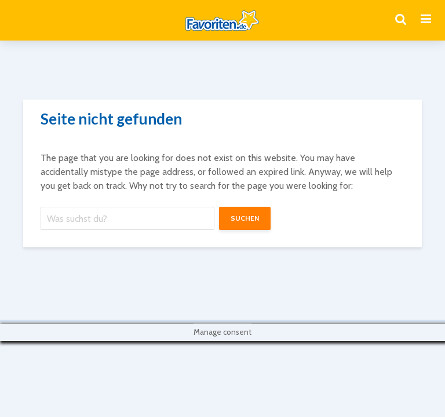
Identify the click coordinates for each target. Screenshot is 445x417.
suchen (245, 218)
